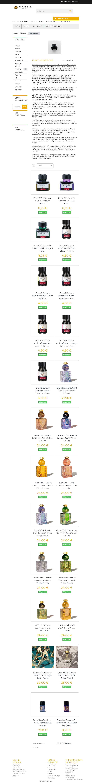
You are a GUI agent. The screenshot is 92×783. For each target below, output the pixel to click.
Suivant (68, 743)
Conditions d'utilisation (16, 766)
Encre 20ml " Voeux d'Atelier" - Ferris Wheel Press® (42, 438)
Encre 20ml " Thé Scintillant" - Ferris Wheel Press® (43, 628)
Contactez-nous (65, 1)
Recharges (37, 26)
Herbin (34, 94)
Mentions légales (18, 769)
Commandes (51, 769)
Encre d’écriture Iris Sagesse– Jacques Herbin (66, 201)
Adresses (50, 773)
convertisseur (62, 82)
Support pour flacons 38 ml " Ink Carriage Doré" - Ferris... (42, 675)
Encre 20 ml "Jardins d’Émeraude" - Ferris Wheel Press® (67, 580)
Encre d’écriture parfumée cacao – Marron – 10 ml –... (43, 390)
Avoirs (49, 771)
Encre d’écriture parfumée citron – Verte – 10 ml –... (42, 296)
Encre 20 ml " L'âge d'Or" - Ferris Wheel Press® (66, 628)
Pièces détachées (53, 26)
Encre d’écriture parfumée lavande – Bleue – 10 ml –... (67, 248)
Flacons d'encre (17, 47)
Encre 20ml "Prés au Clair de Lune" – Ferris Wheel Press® (42, 533)
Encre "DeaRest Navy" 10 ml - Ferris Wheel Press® (42, 723)
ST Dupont (35, 146)
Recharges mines (18, 53)
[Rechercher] (54, 11)
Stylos (26, 26)
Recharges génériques (18, 70)
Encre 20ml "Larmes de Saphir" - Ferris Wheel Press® (66, 438)
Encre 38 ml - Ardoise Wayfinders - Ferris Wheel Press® (66, 675)
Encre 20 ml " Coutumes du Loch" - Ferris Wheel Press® (66, 533)
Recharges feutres (18, 65)
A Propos (16, 776)
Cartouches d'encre (19, 82)
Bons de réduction (53, 776)
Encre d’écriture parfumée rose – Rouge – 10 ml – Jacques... (66, 343)
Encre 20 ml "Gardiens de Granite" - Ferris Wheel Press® (42, 580)
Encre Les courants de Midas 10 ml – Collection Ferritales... (66, 723)
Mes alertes (51, 778)
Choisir (45, 165)
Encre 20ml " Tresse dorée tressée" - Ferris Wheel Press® (42, 485)
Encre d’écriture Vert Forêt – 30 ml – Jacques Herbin (43, 248)
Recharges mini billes (18, 88)
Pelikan (34, 111)
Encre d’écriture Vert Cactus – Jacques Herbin (43, 201)
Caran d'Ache (36, 87)
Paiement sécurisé (19, 773)
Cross (17, 26)
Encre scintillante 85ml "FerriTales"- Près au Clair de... (67, 390)
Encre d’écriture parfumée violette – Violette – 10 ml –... (66, 296)
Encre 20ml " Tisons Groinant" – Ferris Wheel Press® (66, 485)
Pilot (33, 137)
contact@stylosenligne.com (74, 779)
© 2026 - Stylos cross (46, 781)
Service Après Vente (19, 771)
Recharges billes (18, 76)
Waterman (35, 155)
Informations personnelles (51, 766)
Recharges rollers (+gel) (19, 59)
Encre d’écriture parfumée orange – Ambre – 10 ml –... (42, 343)
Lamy (34, 103)
